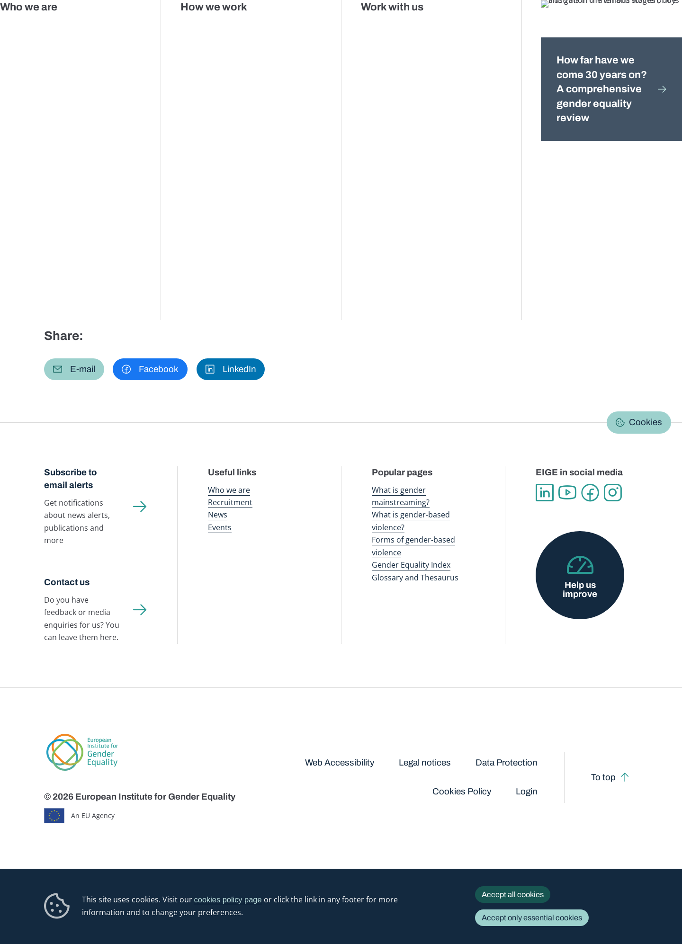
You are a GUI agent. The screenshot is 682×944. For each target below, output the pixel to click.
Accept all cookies (513, 895)
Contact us (67, 582)
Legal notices (425, 762)
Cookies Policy (461, 791)
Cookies (645, 422)
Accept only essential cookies (532, 918)
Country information (193, 91)
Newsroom (167, 28)
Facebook (590, 493)
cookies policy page (228, 899)
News (217, 514)
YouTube (567, 493)
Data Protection (507, 762)
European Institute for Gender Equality (65, 28)
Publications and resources (235, 28)
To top (603, 777)
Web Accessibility (339, 762)
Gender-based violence (397, 28)
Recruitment (230, 502)
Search (660, 29)
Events (220, 527)
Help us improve (580, 589)
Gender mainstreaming (319, 28)
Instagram (613, 493)
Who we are (229, 489)
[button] (74, 369)
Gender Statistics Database (551, 28)
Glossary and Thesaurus (415, 577)
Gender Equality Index (471, 28)
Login (527, 791)
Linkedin (545, 493)
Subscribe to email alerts (70, 479)
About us (616, 28)
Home (64, 91)
